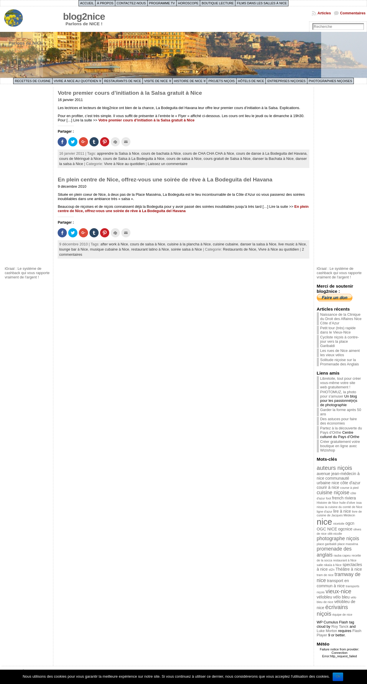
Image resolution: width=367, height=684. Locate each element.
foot (328, 498)
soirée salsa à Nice (186, 249)
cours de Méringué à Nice (80, 158)
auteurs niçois (334, 468)
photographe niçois (338, 538)
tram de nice (325, 575)
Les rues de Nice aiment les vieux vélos (340, 352)
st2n (332, 569)
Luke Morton (327, 631)
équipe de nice (342, 614)
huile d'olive (347, 502)
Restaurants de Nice (122, 81)
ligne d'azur (324, 511)
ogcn (349, 523)
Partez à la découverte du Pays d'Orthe (341, 430)
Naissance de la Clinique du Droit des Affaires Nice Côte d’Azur (341, 318)
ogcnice (345, 529)
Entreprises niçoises (286, 81)
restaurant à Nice (344, 560)
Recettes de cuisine (33, 81)
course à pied (349, 487)
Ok (338, 676)
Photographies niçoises (330, 81)
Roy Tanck (340, 626)
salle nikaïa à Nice (329, 565)
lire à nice (342, 511)
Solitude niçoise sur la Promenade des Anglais (339, 362)
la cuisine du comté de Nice (343, 507)
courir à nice (328, 487)
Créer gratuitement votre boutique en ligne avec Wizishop (340, 445)
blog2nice (84, 16)
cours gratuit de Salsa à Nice (227, 158)
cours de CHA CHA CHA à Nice (208, 153)
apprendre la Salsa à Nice (118, 153)
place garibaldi (327, 544)
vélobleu (324, 597)
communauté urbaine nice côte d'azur (338, 480)
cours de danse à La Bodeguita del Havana (271, 153)
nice (324, 521)
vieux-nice (338, 591)
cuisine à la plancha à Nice (189, 244)
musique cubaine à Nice (109, 249)
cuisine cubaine (225, 244)
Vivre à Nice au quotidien (76, 81)
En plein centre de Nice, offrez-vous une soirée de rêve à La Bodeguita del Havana (165, 180)
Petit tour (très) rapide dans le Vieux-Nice (338, 330)
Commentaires (353, 13)
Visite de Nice (156, 81)
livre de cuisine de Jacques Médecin (339, 513)
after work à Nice (114, 244)
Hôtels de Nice (251, 81)
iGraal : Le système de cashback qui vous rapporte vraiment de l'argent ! (27, 272)
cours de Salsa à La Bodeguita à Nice (133, 158)
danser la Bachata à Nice (273, 158)
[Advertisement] (27, 176)
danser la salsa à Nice (258, 244)
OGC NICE (327, 529)
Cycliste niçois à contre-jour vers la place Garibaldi (339, 341)
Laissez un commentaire (168, 164)
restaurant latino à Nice (150, 249)
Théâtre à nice (348, 569)
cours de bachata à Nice (161, 153)
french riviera (344, 498)
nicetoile (338, 523)
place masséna (347, 544)
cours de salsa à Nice (184, 158)
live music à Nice (292, 244)
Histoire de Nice (188, 81)
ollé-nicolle (335, 533)
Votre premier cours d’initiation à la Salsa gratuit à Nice (130, 93)
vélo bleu (341, 597)
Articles (324, 13)
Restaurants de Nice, (240, 249)
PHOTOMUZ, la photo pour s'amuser (338, 394)
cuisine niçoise (333, 492)
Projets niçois (221, 81)
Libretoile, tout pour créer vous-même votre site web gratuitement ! (340, 382)
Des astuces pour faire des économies (338, 421)
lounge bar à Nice (73, 249)
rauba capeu (342, 555)
